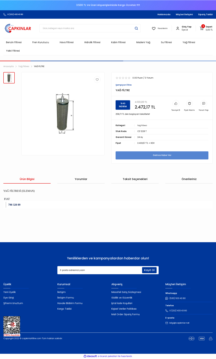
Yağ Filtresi (142, 125)
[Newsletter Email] (108, 270)
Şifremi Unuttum (13, 303)
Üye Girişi (8, 298)
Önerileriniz (189, 179)
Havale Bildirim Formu (70, 303)
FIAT (6, 199)
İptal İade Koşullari (121, 303)
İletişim (61, 292)
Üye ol (185, 29)
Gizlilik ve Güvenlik (121, 298)
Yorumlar (81, 179)
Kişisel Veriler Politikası (124, 309)
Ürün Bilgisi (27, 179)
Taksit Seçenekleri (135, 179)
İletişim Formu (65, 298)
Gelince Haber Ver (162, 155)
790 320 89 (14, 205)
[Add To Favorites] (97, 79)
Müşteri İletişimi (184, 14)
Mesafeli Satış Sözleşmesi (126, 292)
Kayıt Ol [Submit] (149, 270)
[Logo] (18, 28)
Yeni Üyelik (9, 292)
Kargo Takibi (64, 309)
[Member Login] (178, 28)
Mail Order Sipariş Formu (125, 314)
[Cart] (206, 28)
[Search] (90, 28)
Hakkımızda (163, 14)
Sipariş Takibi (205, 14)
